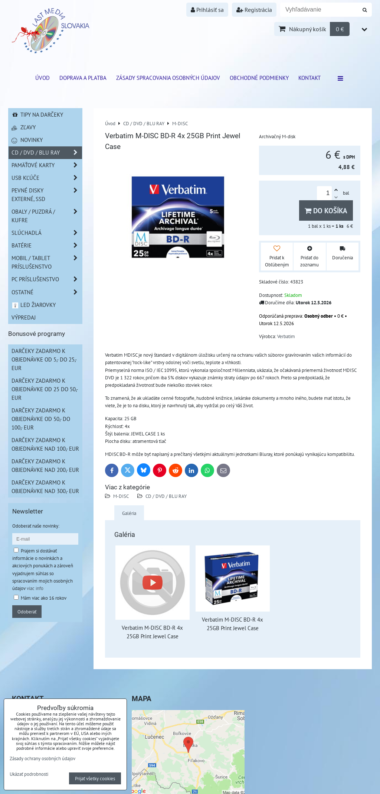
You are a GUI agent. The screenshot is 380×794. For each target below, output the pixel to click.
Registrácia (254, 9)
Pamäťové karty (47, 165)
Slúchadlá (47, 233)
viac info (35, 588)
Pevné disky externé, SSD (47, 194)
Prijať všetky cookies (95, 778)
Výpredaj (24, 317)
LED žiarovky (34, 304)
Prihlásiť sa (207, 9)
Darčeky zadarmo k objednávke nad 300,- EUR (45, 487)
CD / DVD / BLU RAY (166, 496)
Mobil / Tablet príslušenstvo (47, 262)
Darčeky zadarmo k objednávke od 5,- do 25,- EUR (44, 359)
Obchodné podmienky (259, 77)
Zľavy (24, 127)
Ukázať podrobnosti (29, 774)
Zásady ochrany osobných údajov (42, 758)
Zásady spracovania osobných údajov (168, 77)
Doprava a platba (83, 77)
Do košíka (326, 210)
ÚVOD (42, 77)
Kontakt (309, 77)
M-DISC (121, 496)
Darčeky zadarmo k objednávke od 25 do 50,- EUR (45, 389)
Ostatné (47, 292)
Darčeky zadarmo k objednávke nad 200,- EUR (45, 465)
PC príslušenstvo (47, 279)
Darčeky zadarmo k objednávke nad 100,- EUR (45, 444)
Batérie (47, 245)
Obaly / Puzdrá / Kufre (47, 215)
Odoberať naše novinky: (35, 525)
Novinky (27, 139)
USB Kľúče (47, 178)
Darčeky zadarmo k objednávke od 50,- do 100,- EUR (41, 418)
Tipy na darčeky (37, 114)
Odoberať (26, 611)
